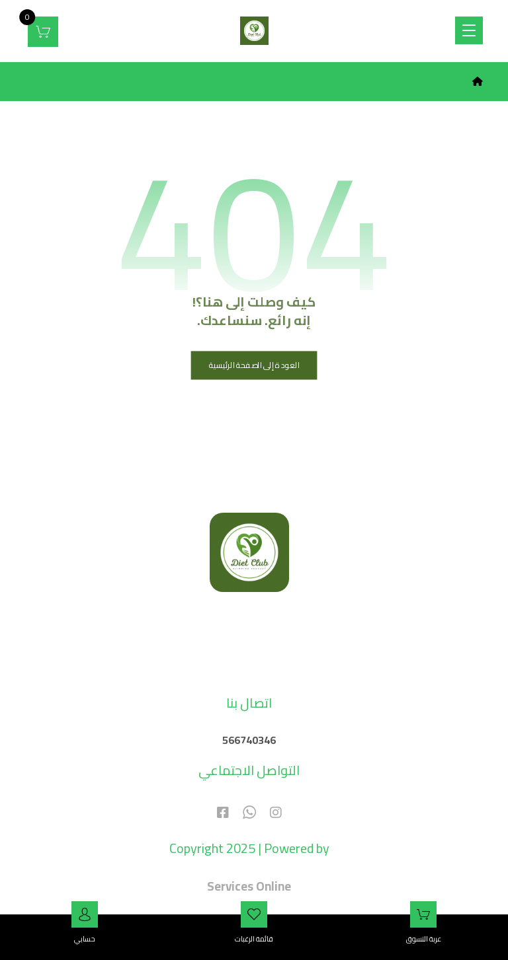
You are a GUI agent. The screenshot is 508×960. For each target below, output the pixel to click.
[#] (276, 810)
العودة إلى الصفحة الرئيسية (254, 364)
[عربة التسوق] (43, 30)
